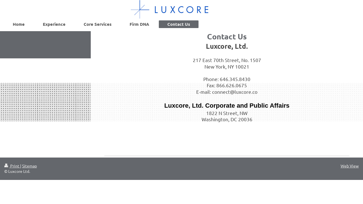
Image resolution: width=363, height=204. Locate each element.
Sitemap (29, 165)
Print (12, 165)
